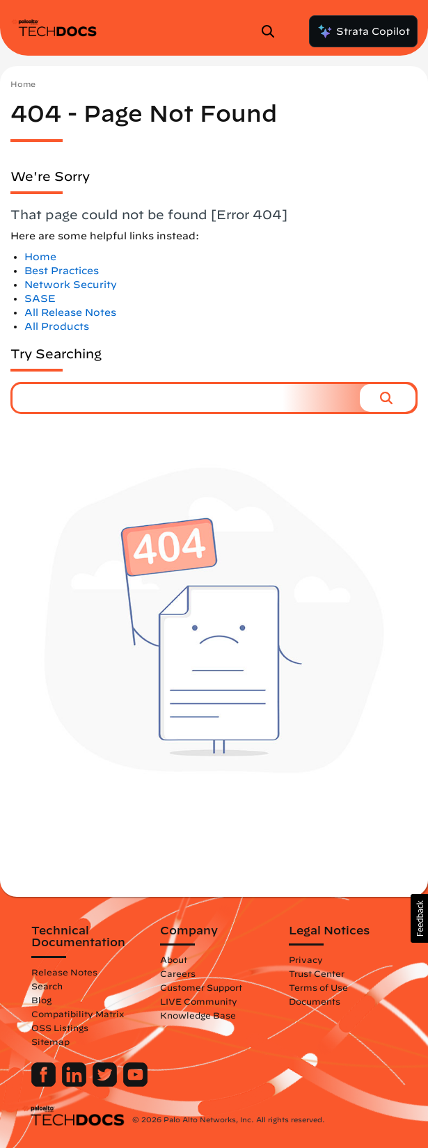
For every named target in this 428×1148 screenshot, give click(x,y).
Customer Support (201, 987)
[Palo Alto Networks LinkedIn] (75, 1083)
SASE (40, 298)
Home (22, 83)
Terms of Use (318, 987)
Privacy (306, 959)
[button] (387, 398)
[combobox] (186, 398)
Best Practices (61, 270)
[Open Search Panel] (272, 31)
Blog (41, 1000)
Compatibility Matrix (77, 1014)
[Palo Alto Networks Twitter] (106, 1083)
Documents (314, 1001)
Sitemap (50, 1041)
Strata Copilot (363, 31)
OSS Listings (59, 1028)
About (173, 959)
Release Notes (64, 972)
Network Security (70, 284)
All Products (56, 326)
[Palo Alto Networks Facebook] (44, 1083)
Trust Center (316, 973)
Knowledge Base (198, 1015)
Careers (178, 973)
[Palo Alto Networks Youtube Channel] (135, 1083)
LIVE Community (198, 1001)
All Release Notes (70, 312)
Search (47, 986)
